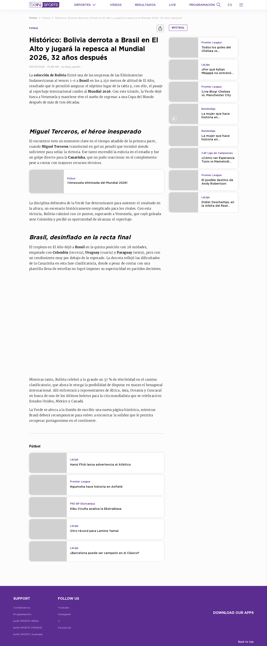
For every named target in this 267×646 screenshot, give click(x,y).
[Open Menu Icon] (241, 4)
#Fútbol (178, 27)
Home (33, 17)
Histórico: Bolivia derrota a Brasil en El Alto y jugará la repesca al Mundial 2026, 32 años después (118, 17)
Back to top (246, 641)
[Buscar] (218, 4)
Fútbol (46, 17)
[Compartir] (160, 28)
